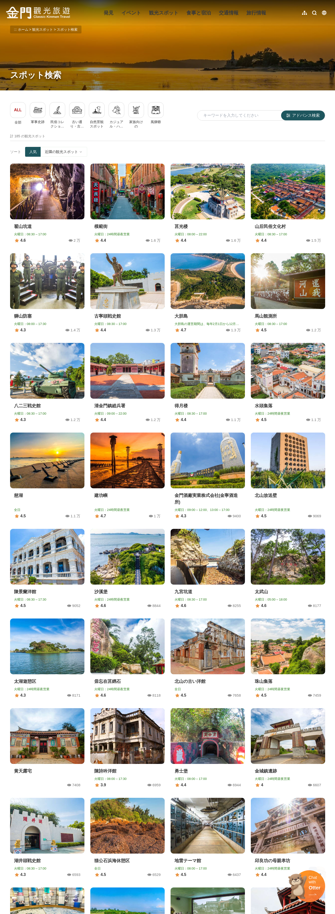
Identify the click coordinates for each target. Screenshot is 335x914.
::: (7, 3)
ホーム (23, 29)
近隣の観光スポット (64, 152)
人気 (33, 152)
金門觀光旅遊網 (38, 13)
